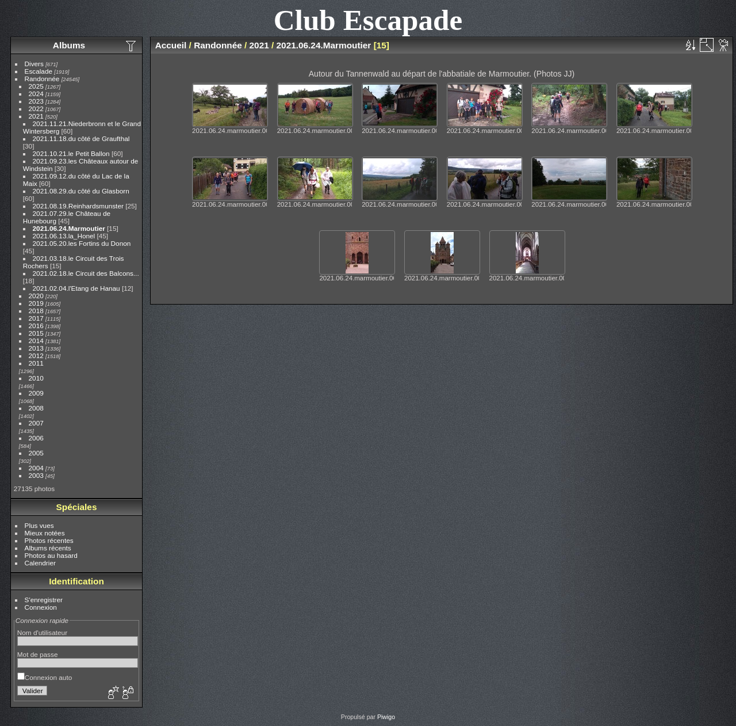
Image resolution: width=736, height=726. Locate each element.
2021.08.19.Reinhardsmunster (78, 206)
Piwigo (386, 716)
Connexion (41, 607)
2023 (36, 101)
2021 (36, 116)
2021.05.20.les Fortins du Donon (82, 243)
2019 (36, 303)
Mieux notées (45, 533)
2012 (36, 355)
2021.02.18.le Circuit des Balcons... (86, 273)
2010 (36, 378)
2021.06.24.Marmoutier (69, 228)
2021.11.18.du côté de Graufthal (81, 138)
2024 (36, 93)
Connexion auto (44, 677)
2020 (36, 295)
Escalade (38, 71)
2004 (36, 468)
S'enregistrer (44, 599)
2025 (36, 86)
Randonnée (42, 78)
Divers (34, 63)
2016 (36, 325)
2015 (36, 333)
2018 (36, 310)
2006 (36, 438)
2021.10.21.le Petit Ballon (71, 153)
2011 (36, 363)
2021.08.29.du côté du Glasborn (81, 191)
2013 (36, 348)
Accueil (171, 45)
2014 (36, 340)
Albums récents (48, 548)
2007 (36, 423)
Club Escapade (368, 19)
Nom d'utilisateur (42, 632)
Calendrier (40, 563)
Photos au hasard (51, 555)
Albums (69, 45)
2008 (36, 408)
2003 (36, 475)
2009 (36, 393)
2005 (36, 453)
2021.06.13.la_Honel (64, 236)
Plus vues (39, 525)
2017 (36, 318)
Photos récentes (49, 540)
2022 (36, 108)
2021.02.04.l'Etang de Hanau (76, 288)
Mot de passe (37, 654)
